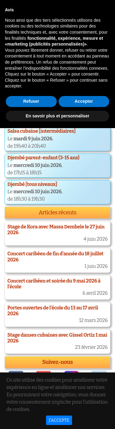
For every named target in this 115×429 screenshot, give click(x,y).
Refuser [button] (31, 402)
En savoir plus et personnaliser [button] (58, 416)
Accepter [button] (84, 402)
